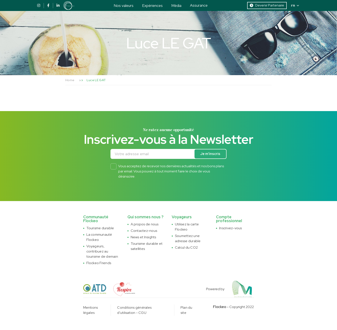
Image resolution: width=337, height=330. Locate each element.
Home (69, 80)
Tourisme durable (100, 228)
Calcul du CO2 (186, 247)
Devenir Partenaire (267, 5)
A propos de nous (145, 224)
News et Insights (143, 237)
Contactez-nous (144, 230)
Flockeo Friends (98, 263)
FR (295, 6)
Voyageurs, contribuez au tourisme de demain (102, 251)
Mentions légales (90, 310)
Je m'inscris (210, 154)
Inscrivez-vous (230, 228)
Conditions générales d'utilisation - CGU (134, 310)
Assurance (199, 5)
